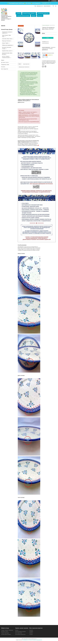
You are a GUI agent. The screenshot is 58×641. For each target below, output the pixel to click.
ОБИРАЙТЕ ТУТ (46, 3)
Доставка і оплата (5, 62)
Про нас (16, 630)
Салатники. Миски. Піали (7, 38)
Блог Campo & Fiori (18, 632)
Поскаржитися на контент (27, 639)
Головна (18, 13)
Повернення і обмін (5, 64)
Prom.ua (34, 638)
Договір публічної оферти (6, 634)
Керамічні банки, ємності (7, 50)
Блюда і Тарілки (5, 43)
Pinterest (31, 632)
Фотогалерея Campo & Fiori (20, 634)
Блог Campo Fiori (4, 69)
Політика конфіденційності (37, 639)
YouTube (31, 634)
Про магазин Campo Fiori (43, 13)
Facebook (31, 630)
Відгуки (33, 15)
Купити (47, 37)
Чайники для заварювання (7, 45)
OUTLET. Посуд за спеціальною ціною (6, 57)
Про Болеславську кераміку (23, 15)
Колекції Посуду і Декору (28, 13)
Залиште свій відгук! (5, 632)
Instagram (31, 631)
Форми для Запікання (6, 40)
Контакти (40, 15)
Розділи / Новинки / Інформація (7, 630)
